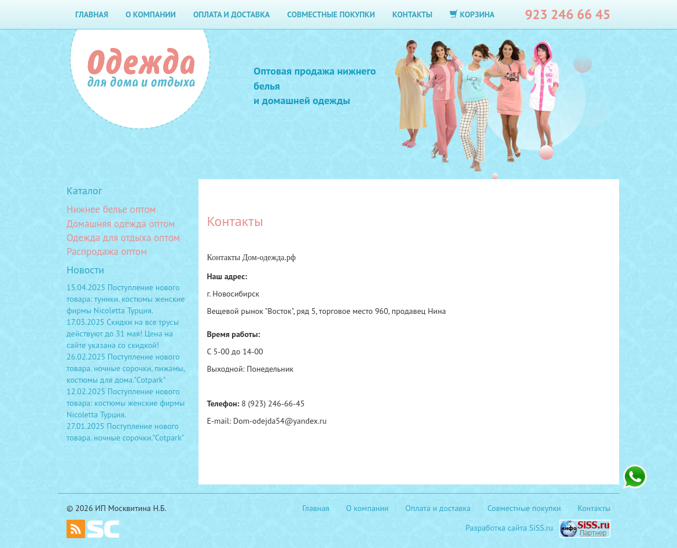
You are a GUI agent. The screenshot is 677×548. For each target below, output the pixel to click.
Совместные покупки (331, 14)
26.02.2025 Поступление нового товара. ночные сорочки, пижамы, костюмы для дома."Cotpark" (126, 368)
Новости (85, 269)
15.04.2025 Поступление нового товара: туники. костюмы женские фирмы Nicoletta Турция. (126, 299)
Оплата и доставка (231, 14)
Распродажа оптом (107, 251)
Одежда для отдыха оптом (123, 237)
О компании (151, 14)
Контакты (412, 14)
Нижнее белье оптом (111, 209)
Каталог (84, 190)
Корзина (472, 14)
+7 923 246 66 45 (634, 477)
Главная (91, 14)
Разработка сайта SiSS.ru (509, 528)
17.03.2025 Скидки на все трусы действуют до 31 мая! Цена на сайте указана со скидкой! (123, 333)
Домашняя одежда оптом (121, 223)
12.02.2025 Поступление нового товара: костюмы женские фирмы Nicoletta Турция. (126, 403)
